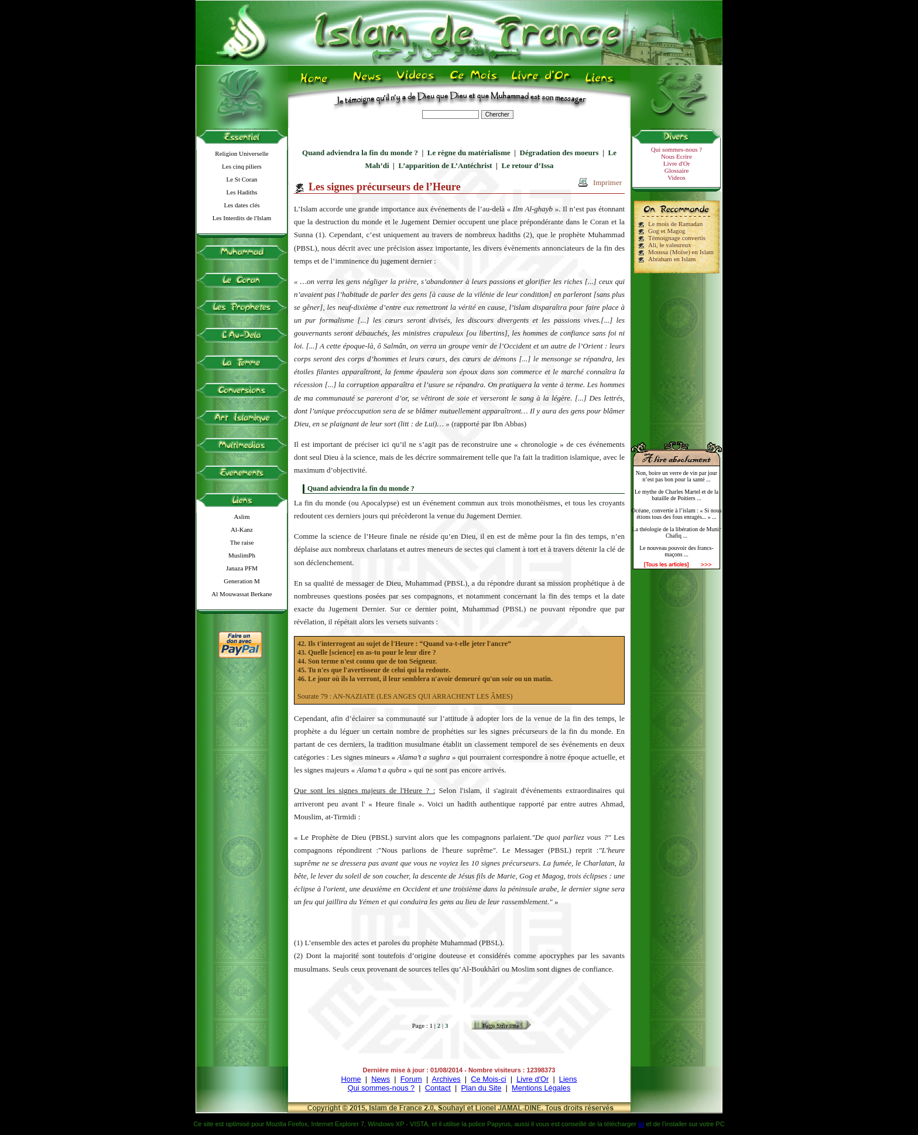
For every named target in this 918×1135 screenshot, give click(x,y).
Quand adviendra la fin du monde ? (360, 152)
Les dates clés (241, 204)
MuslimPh (241, 555)
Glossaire (676, 170)
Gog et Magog (667, 230)
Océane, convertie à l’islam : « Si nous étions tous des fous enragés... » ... (676, 513)
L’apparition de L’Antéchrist (445, 165)
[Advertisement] (677, 352)
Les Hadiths (242, 192)
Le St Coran (241, 179)
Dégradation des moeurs (559, 152)
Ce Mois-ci (488, 1079)
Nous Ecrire (676, 156)
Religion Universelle (241, 153)
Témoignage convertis (676, 237)
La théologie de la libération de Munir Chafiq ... (676, 532)
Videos (676, 177)
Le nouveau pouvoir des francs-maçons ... (676, 551)
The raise (242, 542)
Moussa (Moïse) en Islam (681, 251)
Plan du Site (481, 1087)
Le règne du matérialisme (469, 152)
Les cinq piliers (242, 166)
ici (641, 1123)
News (380, 1079)
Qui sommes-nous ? (676, 149)
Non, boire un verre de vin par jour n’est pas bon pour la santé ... (676, 476)
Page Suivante (500, 1025)
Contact (438, 1087)
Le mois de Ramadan (675, 223)
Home (351, 1079)
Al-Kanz (242, 529)
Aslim (242, 516)
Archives (446, 1079)
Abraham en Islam (672, 258)
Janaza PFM (242, 568)
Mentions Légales (541, 1087)
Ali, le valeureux (669, 244)
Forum (411, 1079)
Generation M (241, 580)
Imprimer (607, 182)
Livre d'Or (676, 163)
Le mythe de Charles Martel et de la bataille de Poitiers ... (677, 494)
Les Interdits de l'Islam (242, 217)
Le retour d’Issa (527, 165)
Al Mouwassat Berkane (241, 593)
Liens (568, 1079)
